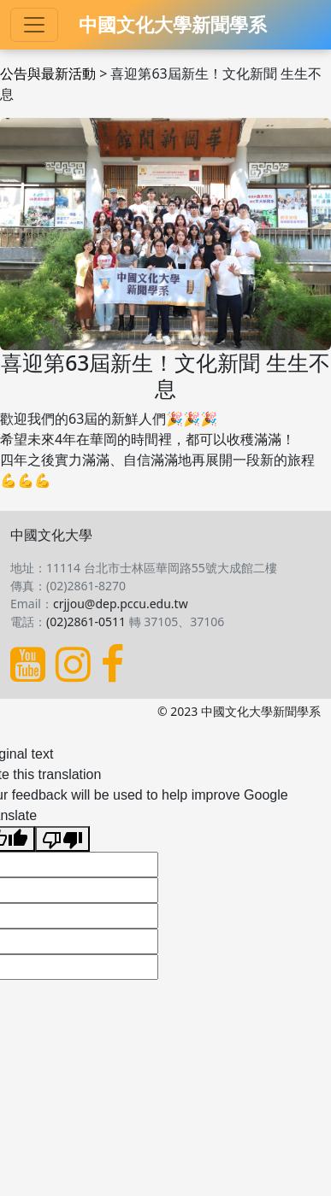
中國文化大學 (51, 534)
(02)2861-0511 (86, 621)
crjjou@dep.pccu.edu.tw (120, 603)
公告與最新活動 (48, 73)
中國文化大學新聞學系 (173, 24)
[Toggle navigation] (34, 25)
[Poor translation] (62, 839)
